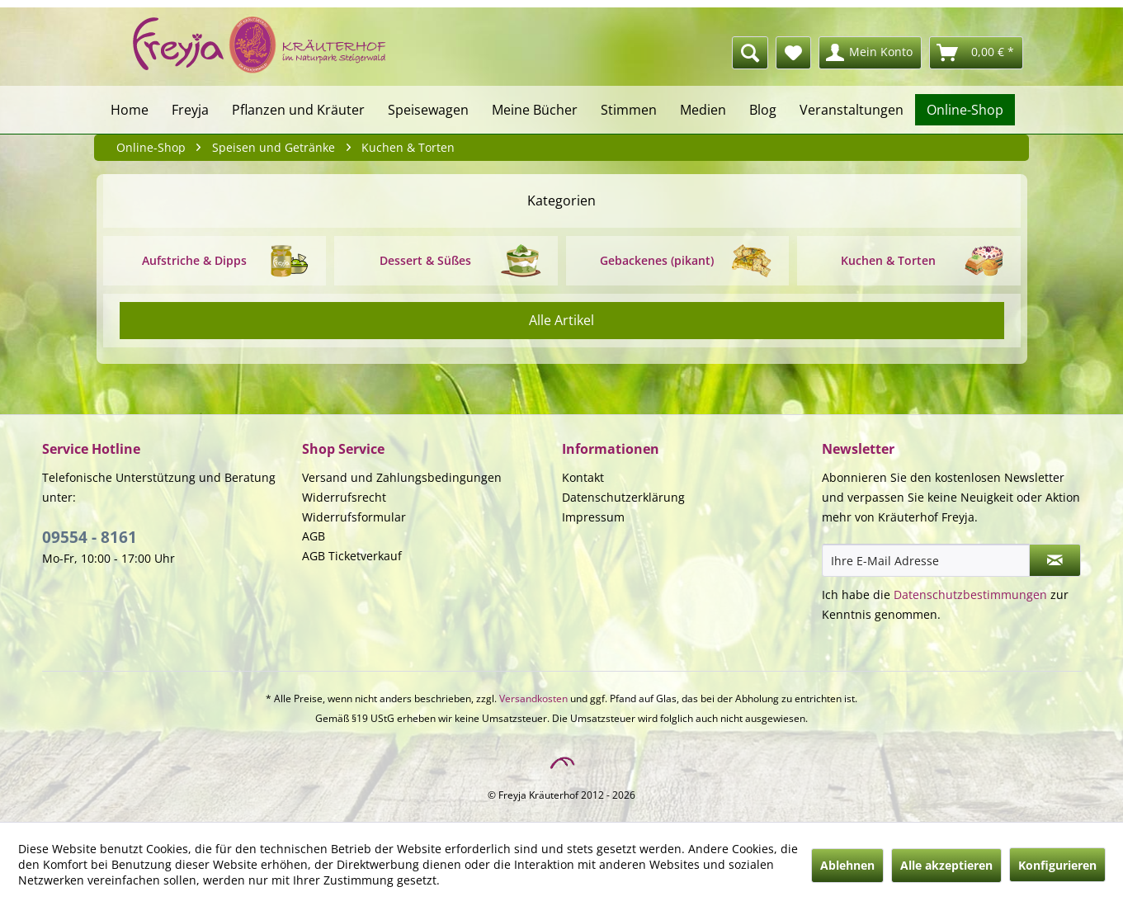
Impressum (593, 517)
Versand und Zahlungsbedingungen (402, 477)
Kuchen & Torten (888, 260)
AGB (313, 536)
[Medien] (703, 109)
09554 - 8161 (89, 537)
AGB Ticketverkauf (352, 556)
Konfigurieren (1057, 865)
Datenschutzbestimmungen (970, 594)
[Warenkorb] (976, 52)
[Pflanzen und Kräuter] (298, 109)
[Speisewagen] (428, 109)
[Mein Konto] (870, 52)
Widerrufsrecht (344, 497)
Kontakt (583, 477)
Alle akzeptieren (946, 865)
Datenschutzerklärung (623, 497)
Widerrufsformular (354, 517)
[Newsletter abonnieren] (1055, 560)
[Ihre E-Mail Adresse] (926, 560)
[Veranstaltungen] (851, 109)
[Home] (129, 109)
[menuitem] (661, 52)
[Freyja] (190, 109)
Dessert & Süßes (425, 260)
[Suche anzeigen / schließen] (750, 52)
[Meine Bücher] (534, 109)
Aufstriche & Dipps (194, 260)
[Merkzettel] (793, 52)
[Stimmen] (628, 109)
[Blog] (763, 109)
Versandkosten (533, 698)
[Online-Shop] (965, 109)
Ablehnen (847, 865)
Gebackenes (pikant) (657, 260)
